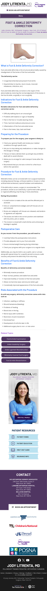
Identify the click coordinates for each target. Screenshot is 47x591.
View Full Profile (23, 417)
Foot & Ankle (10, 32)
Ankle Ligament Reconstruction (16, 350)
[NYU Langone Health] (38, 4)
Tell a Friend (36, 573)
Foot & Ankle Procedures (26, 32)
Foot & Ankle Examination (16, 339)
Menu (23, 16)
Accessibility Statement (25, 575)
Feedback (29, 573)
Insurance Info (23, 456)
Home (2, 573)
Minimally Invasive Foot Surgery (16, 355)
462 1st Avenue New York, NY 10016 (23, 494)
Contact (23, 475)
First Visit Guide (23, 450)
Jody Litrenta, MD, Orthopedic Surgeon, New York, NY (20, 30)
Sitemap (21, 573)
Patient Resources (23, 430)
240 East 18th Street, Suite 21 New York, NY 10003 (23, 481)
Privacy (16, 573)
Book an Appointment (19, 10)
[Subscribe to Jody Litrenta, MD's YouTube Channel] (27, 560)
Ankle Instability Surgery (16, 344)
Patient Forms (23, 437)
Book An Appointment (25, 507)
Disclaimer (9, 573)
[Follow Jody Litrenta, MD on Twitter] (23, 560)
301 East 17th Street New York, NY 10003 (23, 488)
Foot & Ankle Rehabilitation (16, 360)
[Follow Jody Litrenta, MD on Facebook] (19, 560)
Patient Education (24, 443)
